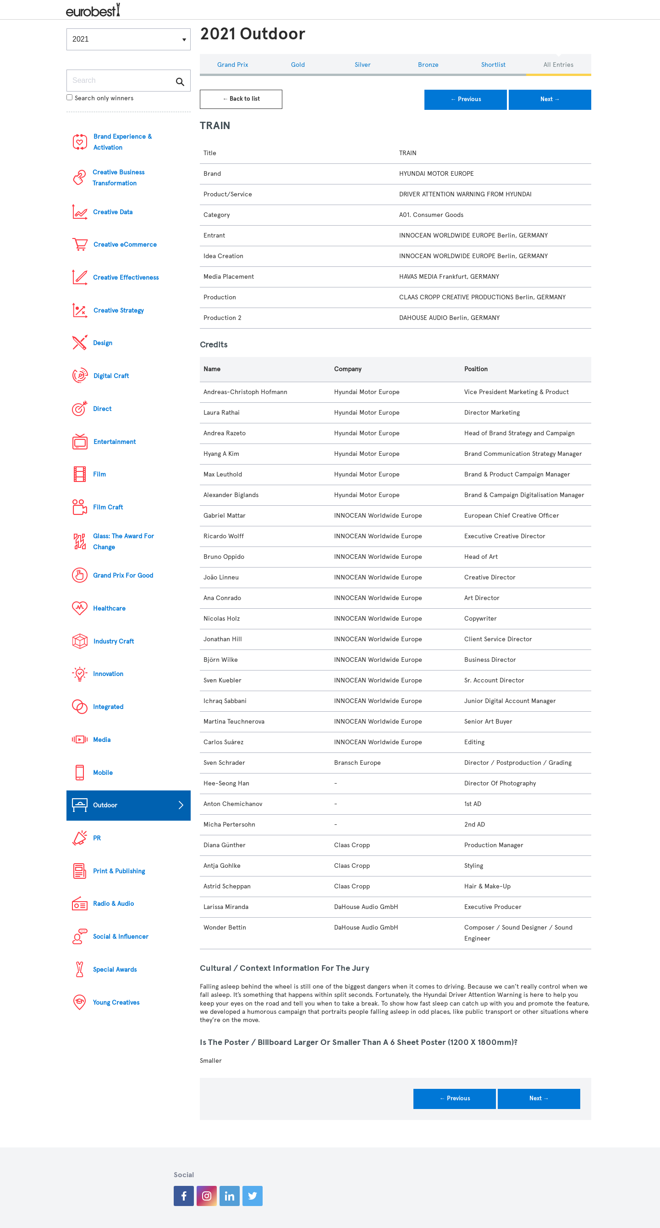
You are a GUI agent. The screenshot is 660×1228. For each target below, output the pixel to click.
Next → (550, 99)
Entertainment (115, 442)
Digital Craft (111, 376)
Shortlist (493, 65)
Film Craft (108, 507)
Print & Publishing (119, 871)
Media (101, 740)
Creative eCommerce (125, 245)
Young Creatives (116, 1002)
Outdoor (105, 805)
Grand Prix (232, 65)
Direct (102, 409)
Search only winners (99, 98)
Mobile (103, 773)
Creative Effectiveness (126, 277)
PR (97, 838)
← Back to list (241, 99)
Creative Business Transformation (118, 177)
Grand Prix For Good (123, 575)
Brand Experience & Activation (123, 142)
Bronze (428, 65)
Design (102, 343)
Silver (363, 65)
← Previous (466, 99)
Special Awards (115, 970)
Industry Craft (114, 641)
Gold (298, 65)
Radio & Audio (113, 904)
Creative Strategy (118, 310)
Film (99, 474)
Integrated (108, 707)
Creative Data (112, 212)
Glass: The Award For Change (123, 541)
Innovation (108, 674)
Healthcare (109, 608)
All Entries (558, 65)
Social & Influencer (120, 937)
